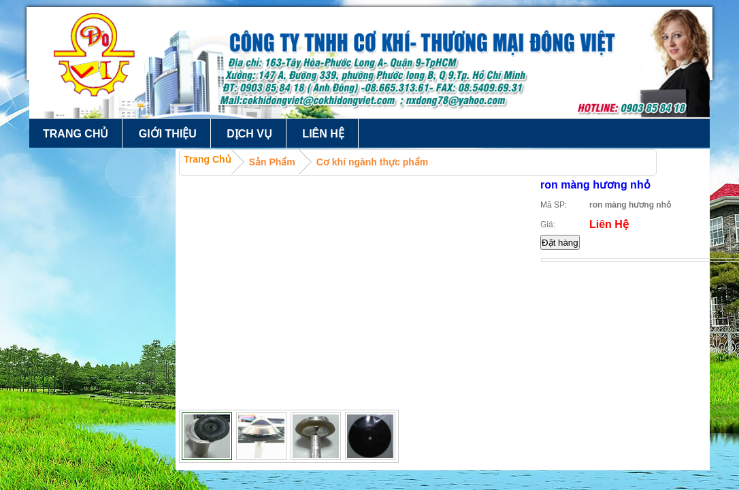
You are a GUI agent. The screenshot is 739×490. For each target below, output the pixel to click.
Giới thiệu (168, 134)
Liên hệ (323, 134)
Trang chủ (75, 134)
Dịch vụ (249, 134)
